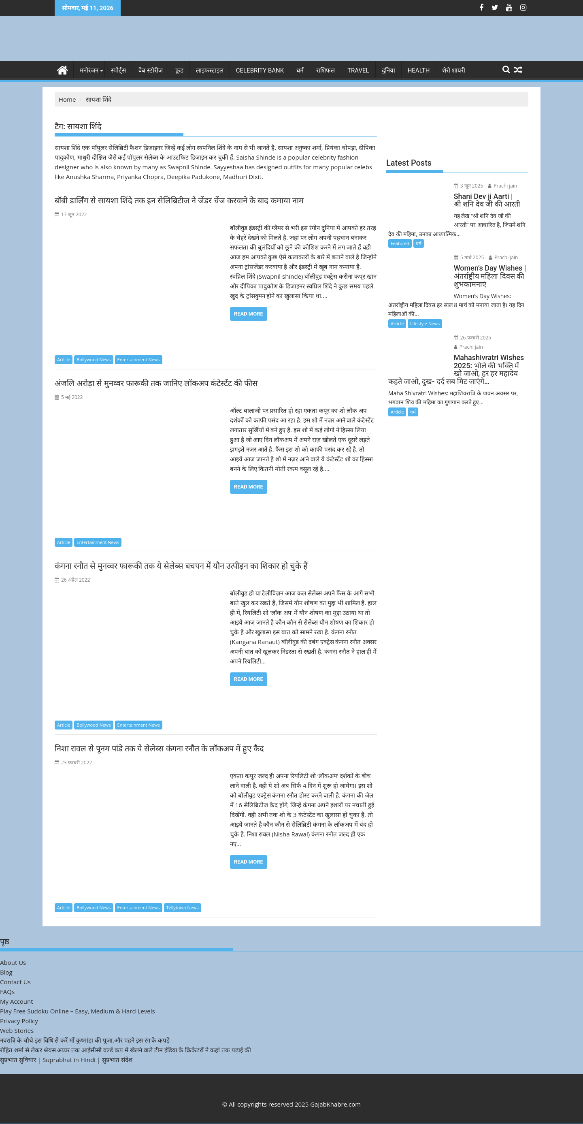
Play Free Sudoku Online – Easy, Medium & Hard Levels (77, 1011)
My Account (16, 1001)
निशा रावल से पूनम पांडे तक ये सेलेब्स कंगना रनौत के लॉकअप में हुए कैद (159, 748)
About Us (13, 962)
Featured (400, 243)
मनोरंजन (89, 70)
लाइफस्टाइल (209, 70)
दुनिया (388, 70)
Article (63, 359)
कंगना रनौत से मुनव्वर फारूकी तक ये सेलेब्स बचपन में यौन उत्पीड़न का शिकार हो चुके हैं (181, 566)
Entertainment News (138, 359)
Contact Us (15, 982)
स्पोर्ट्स (118, 70)
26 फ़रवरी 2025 (473, 337)
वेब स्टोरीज (150, 70)
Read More (248, 314)
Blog (6, 972)
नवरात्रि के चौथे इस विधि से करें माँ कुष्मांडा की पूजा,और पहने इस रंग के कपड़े (85, 1040)
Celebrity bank (260, 70)
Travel (358, 70)
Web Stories (17, 1030)
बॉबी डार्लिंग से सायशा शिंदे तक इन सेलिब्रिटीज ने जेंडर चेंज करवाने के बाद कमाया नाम (179, 200)
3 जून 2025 (468, 185)
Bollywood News (94, 359)
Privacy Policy (19, 1021)
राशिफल (325, 70)
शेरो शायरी (453, 70)
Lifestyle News (425, 323)
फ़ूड (179, 70)
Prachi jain (502, 185)
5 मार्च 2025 (469, 257)
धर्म (300, 70)
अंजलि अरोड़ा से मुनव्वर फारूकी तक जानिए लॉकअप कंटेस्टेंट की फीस (156, 383)
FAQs (7, 991)
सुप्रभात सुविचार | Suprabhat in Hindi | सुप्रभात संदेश (66, 1060)
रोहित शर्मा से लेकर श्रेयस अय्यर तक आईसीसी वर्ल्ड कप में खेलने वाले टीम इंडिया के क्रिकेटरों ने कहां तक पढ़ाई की (125, 1050)
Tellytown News (182, 907)
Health (419, 70)
